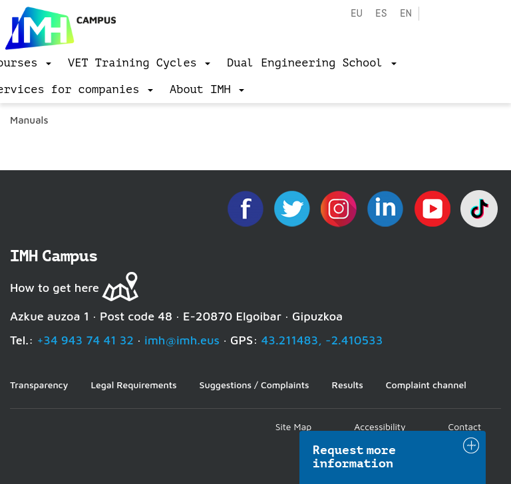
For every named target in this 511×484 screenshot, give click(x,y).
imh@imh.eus (182, 340)
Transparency (39, 384)
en (406, 13)
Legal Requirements (133, 384)
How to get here (54, 288)
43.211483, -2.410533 (322, 340)
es (381, 13)
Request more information (355, 456)
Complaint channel (426, 384)
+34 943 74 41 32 (85, 340)
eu (357, 13)
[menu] (139, 63)
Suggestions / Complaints (254, 384)
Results (347, 384)
